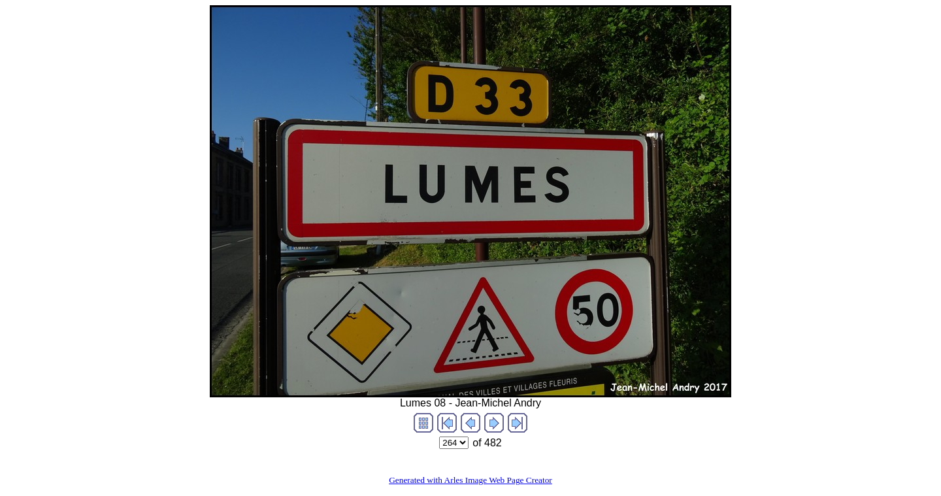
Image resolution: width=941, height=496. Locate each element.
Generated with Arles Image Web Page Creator (470, 480)
